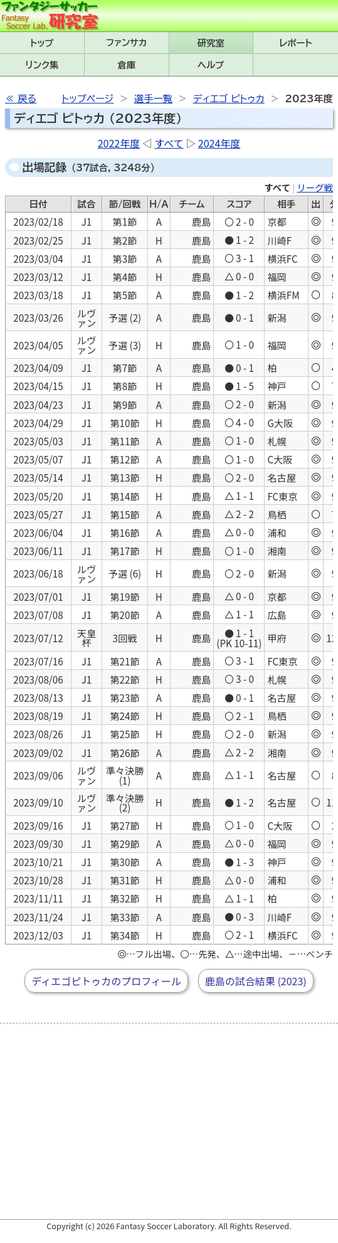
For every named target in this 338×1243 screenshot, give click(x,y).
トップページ (87, 98)
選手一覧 (153, 98)
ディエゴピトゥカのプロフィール (106, 980)
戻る (27, 98)
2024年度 (219, 143)
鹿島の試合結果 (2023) (256, 980)
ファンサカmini (127, 42)
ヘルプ (211, 65)
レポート (296, 43)
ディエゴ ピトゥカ (229, 98)
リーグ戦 (315, 187)
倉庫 (126, 65)
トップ (42, 43)
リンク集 (41, 65)
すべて (168, 143)
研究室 (211, 43)
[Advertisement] (171, 1121)
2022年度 (119, 143)
